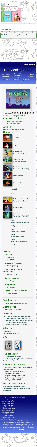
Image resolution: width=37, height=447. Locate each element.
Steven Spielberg (12, 266)
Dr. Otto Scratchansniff (20, 199)
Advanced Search (6, 29)
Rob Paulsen (22, 154)
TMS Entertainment (13, 123)
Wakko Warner (18, 159)
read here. (27, 35)
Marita (13, 239)
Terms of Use (16, 420)
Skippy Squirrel (18, 183)
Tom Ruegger (11, 281)
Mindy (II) (14, 189)
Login (26, 64)
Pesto (12, 230)
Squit (12, 220)
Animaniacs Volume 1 (13, 357)
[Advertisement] (11, 49)
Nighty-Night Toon (8, 405)
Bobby (13, 226)
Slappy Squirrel (18, 175)
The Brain (16, 138)
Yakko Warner (17, 152)
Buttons (13, 194)
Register (32, 64)
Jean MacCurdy (12, 274)
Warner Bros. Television (14, 121)
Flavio (13, 234)
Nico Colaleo (12, 426)
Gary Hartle (10, 257)
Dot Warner (17, 167)
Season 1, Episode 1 (12, 333)
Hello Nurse (17, 214)
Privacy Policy (24, 420)
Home (10, 420)
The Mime (14, 245)
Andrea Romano (12, 294)
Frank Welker (20, 236)
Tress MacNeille (23, 169)
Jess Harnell (22, 161)
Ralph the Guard (18, 207)
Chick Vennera (20, 232)
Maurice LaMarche (22, 222)
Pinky (15, 145)
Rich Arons (10, 259)
